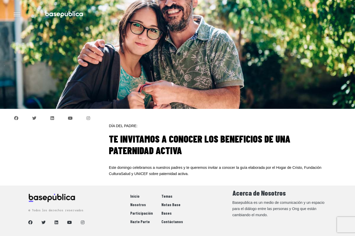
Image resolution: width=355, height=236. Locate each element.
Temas (166, 196)
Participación (141, 213)
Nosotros (138, 204)
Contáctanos (172, 221)
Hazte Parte (140, 221)
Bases (166, 213)
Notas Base (170, 204)
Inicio (135, 196)
